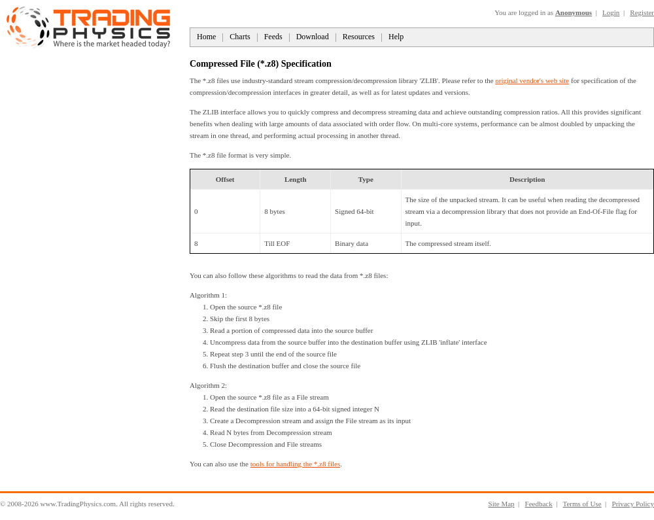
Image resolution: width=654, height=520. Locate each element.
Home (206, 36)
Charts (240, 36)
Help (396, 36)
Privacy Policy (633, 504)
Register (642, 12)
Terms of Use (581, 504)
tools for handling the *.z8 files (295, 464)
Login (610, 12)
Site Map (502, 504)
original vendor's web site (532, 80)
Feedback (539, 504)
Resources (359, 36)
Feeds (273, 36)
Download (312, 36)
